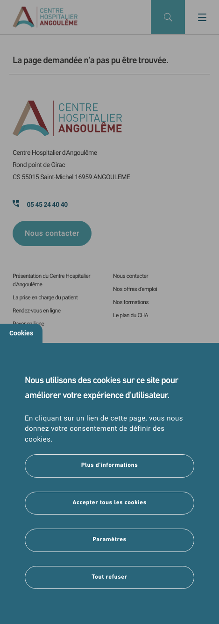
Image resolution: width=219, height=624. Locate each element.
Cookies (21, 333)
